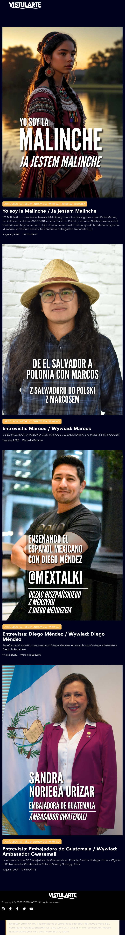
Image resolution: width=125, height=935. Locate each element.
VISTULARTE (30, 234)
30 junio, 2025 (10, 869)
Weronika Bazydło (32, 440)
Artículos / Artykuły (18, 204)
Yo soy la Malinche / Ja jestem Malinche (49, 211)
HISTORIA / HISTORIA (73, 204)
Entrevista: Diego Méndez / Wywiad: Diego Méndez (53, 636)
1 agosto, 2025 (10, 440)
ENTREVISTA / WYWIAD (46, 204)
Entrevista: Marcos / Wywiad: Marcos (46, 428)
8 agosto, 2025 (11, 234)
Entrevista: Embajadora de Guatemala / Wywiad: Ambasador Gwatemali (59, 851)
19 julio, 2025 (9, 655)
